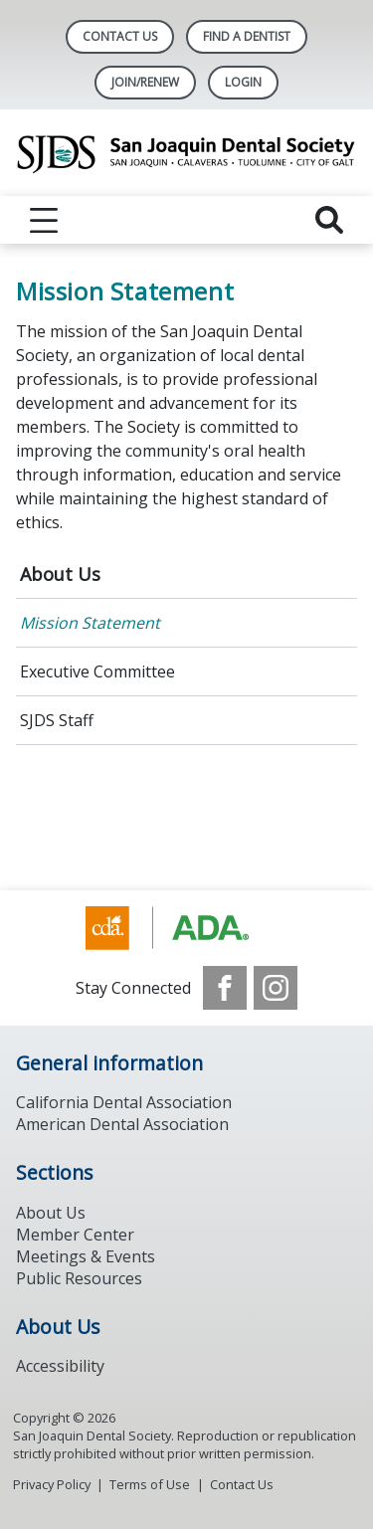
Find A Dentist (246, 36)
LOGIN (243, 82)
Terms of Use (149, 1484)
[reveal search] (329, 220)
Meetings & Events (85, 1256)
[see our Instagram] (275, 988)
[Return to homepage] (186, 152)
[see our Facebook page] (225, 988)
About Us (60, 574)
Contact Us (120, 36)
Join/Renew (145, 82)
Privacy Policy (52, 1484)
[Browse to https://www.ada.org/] (186, 928)
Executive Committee (97, 671)
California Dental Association (124, 1102)
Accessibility (60, 1366)
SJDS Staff (56, 720)
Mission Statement (90, 623)
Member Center (75, 1234)
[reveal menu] (44, 220)
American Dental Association (122, 1124)
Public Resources (79, 1278)
